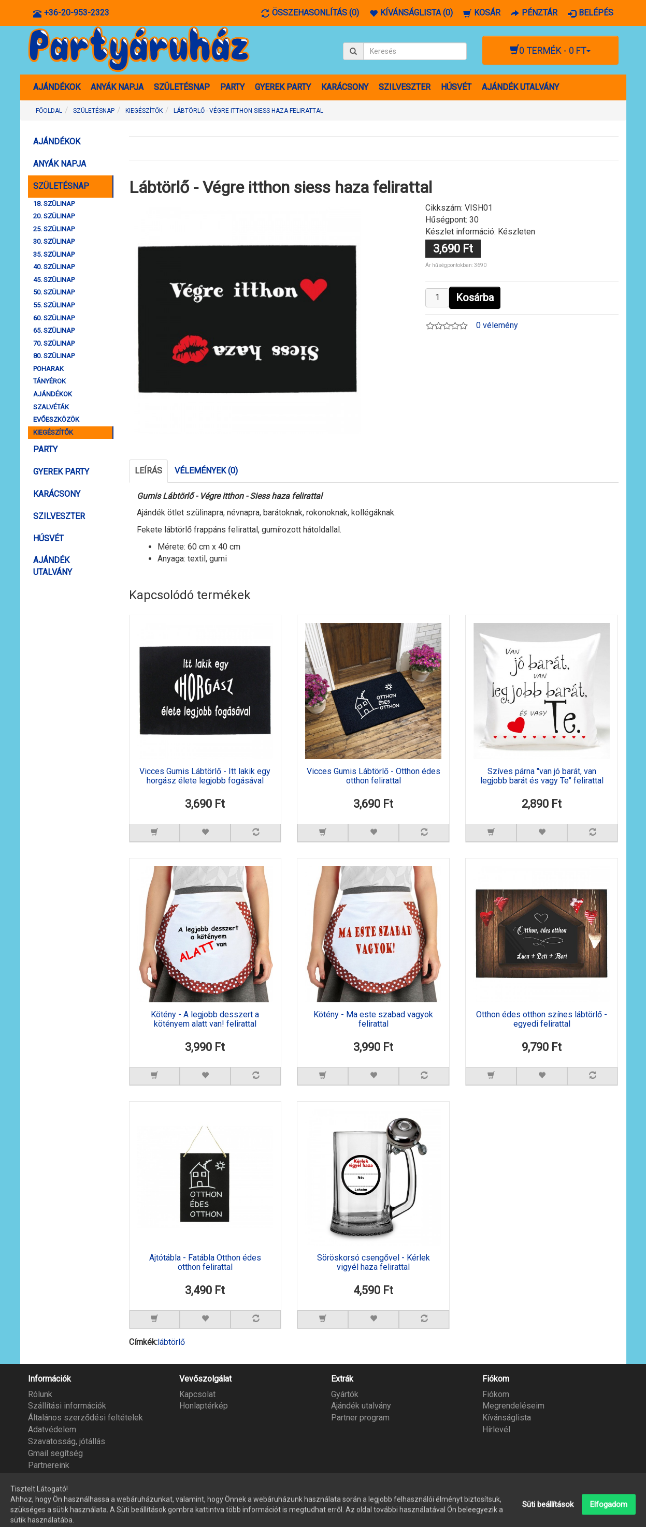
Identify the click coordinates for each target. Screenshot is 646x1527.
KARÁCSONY (344, 87)
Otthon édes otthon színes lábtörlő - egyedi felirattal (541, 1019)
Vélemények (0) (206, 471)
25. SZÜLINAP (54, 229)
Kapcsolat (197, 1394)
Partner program (360, 1417)
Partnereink (48, 1465)
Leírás (148, 471)
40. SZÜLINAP (54, 267)
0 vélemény (497, 325)
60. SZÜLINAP (54, 318)
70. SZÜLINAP (54, 343)
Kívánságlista (506, 1417)
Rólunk (40, 1394)
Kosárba (475, 297)
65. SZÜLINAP (54, 330)
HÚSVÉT (456, 87)
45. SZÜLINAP (54, 280)
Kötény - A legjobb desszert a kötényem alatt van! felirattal (205, 1019)
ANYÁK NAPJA (117, 87)
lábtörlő (171, 1342)
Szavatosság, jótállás (66, 1441)
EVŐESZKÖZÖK (56, 419)
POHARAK (48, 369)
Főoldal (49, 110)
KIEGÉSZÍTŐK (53, 432)
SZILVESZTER (404, 87)
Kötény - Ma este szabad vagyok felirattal (373, 1019)
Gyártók (344, 1394)
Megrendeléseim (513, 1406)
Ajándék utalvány (361, 1406)
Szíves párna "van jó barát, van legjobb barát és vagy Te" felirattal (542, 776)
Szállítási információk (67, 1406)
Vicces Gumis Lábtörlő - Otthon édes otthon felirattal (373, 776)
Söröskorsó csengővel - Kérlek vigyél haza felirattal (373, 1262)
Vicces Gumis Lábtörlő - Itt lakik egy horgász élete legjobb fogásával (204, 776)
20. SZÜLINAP (54, 216)
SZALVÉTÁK (51, 407)
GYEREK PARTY (283, 87)
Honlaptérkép (203, 1406)
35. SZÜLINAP (54, 254)
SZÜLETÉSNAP (182, 87)
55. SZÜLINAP (54, 305)
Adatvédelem (52, 1429)
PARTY (232, 87)
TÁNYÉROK (49, 381)
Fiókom (495, 1394)
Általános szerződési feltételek (85, 1417)
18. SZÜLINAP (54, 203)
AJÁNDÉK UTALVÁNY (520, 87)
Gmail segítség (55, 1453)
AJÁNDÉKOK (56, 87)
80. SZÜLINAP (54, 356)
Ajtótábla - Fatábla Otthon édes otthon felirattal (205, 1262)
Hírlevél (496, 1429)
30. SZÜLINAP (54, 241)
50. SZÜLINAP (54, 292)
